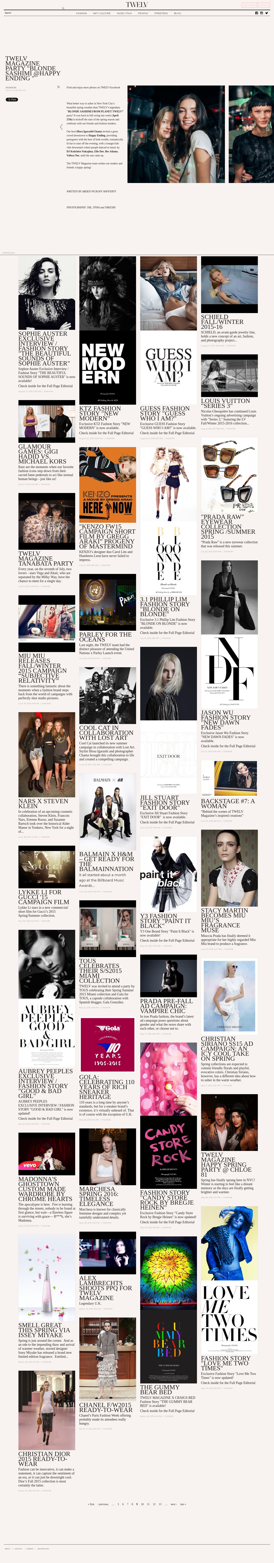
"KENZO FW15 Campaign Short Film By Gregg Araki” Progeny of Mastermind (107, 536)
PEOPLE (143, 13)
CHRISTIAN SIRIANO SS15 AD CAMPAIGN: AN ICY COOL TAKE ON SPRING (227, 1048)
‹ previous (103, 1504)
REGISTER (249, 5)
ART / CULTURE (102, 13)
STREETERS (161, 13)
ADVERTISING (43, 1549)
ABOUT (7, 1549)
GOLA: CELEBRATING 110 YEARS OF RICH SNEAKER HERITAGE (107, 1086)
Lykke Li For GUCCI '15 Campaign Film (43, 897)
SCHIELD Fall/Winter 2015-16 (222, 321)
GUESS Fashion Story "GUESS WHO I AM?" (165, 413)
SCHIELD (208, 332)
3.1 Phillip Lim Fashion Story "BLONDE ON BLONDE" (165, 607)
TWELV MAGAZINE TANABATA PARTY (46, 558)
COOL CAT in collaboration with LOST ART (106, 732)
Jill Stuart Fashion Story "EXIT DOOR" (165, 802)
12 (154, 1504)
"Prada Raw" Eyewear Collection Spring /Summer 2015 (228, 526)
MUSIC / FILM (124, 13)
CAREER (29, 1549)
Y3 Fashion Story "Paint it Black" (165, 920)
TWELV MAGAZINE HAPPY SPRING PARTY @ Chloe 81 (226, 1164)
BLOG (177, 13)
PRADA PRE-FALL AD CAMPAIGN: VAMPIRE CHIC (166, 1005)
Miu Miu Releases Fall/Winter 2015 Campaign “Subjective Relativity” (42, 668)
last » (183, 1504)
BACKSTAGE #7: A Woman (228, 803)
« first (91, 1504)
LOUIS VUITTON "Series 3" (225, 403)
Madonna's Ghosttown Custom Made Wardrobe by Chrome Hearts (45, 1188)
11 (148, 1504)
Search (8, 13)
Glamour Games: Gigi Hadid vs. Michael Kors (42, 454)
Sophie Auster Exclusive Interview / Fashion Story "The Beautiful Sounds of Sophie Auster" (44, 348)
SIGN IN (264, 5)
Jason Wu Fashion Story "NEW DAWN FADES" (226, 720)
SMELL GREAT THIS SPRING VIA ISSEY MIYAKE (44, 1330)
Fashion (11, 87)
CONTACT (18, 1549)
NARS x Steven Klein (43, 803)
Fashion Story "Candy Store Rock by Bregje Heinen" (167, 1200)
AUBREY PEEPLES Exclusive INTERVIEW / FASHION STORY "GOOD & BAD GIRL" (45, 1083)
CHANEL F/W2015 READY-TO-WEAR (106, 1407)
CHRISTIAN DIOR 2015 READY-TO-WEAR (44, 1458)
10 (142, 1504)
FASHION (81, 13)
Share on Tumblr (50, 99)
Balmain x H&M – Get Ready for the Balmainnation (106, 861)
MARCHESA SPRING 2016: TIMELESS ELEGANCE (99, 1196)
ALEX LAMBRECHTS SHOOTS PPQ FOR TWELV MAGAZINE (105, 1288)
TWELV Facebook (110, 87)
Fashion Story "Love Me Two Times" (226, 1363)
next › (174, 1504)
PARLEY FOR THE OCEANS (105, 637)
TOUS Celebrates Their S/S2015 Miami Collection (100, 970)
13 (160, 1504)
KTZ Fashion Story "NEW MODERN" (100, 413)
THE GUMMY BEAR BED (159, 1390)
